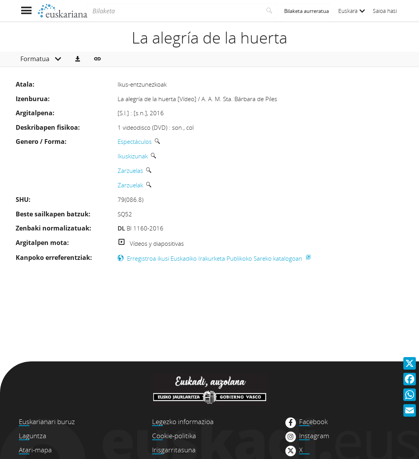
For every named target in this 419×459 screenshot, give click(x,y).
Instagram (314, 436)
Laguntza (32, 435)
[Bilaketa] (174, 11)
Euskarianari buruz (47, 421)
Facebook (313, 421)
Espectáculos (135, 141)
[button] (77, 59)
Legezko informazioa (183, 421)
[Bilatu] (269, 11)
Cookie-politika (174, 435)
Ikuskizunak (133, 156)
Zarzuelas (130, 170)
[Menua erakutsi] (26, 11)
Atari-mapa (35, 449)
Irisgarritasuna (174, 449)
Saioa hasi (385, 11)
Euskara (351, 11)
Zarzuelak (130, 185)
